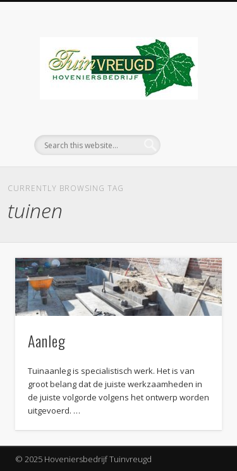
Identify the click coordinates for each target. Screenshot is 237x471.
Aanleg (47, 340)
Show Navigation (191, 113)
